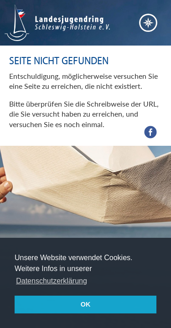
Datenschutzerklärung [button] (51, 281)
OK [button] (86, 304)
